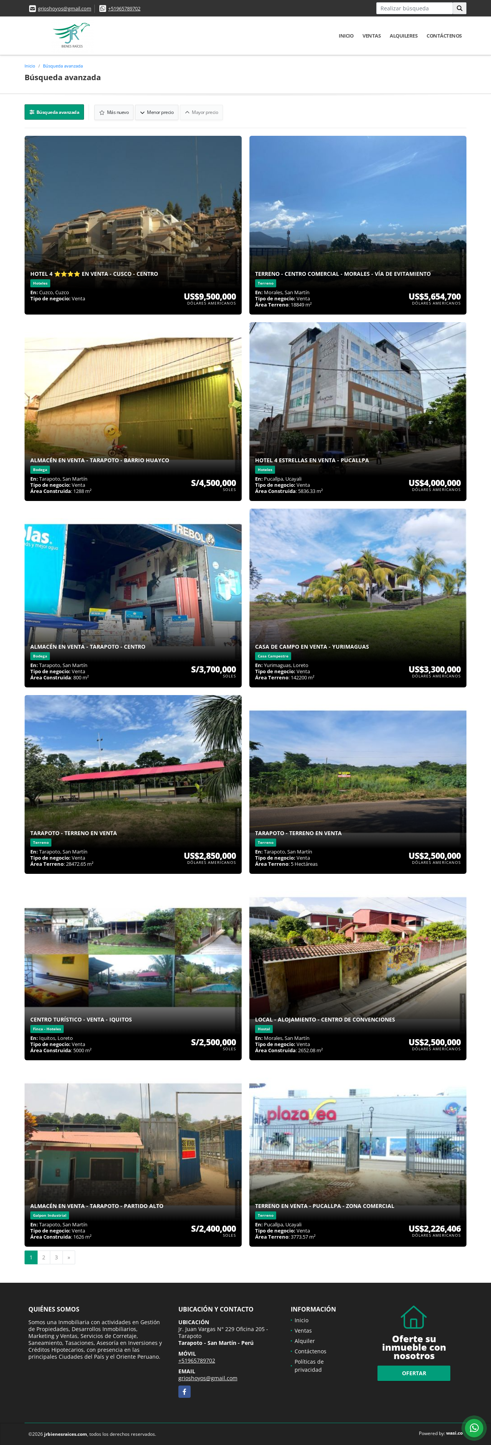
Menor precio (157, 112)
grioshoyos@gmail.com (64, 8)
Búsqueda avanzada (63, 66)
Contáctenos (444, 35)
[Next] (69, 1257)
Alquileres (403, 35)
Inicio (346, 35)
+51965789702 (124, 8)
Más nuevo (114, 112)
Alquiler (305, 1340)
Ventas (371, 35)
